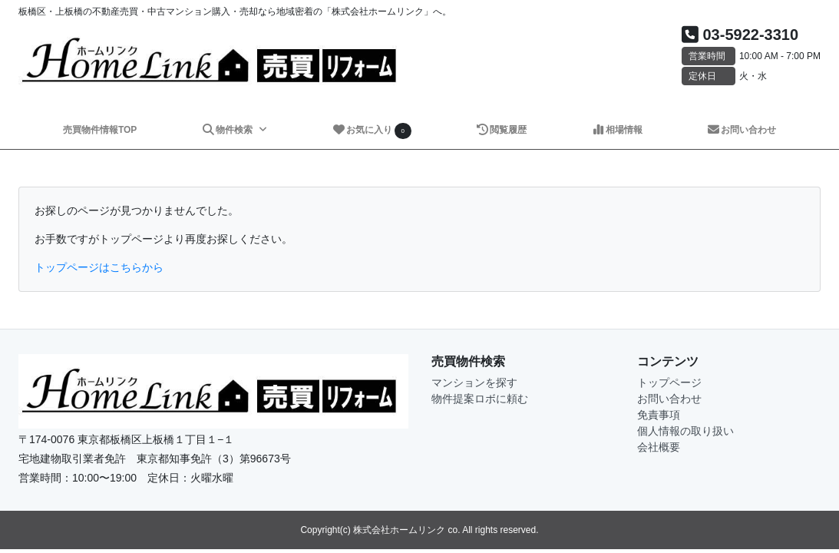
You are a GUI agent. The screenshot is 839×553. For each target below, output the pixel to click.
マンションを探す (474, 382)
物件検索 (228, 129)
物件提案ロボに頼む (479, 398)
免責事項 (658, 415)
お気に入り (371, 131)
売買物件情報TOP (100, 129)
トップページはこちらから (99, 267)
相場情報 (616, 129)
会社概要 (658, 447)
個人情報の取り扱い (685, 431)
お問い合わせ (741, 129)
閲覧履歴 (501, 129)
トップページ (669, 382)
